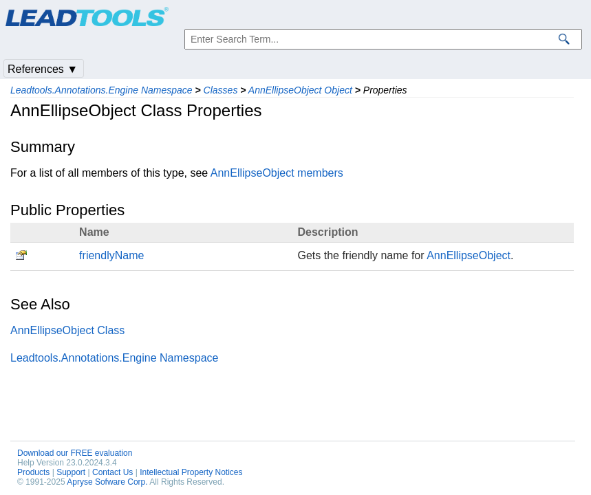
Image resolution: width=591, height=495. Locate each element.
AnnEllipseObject (469, 255)
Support (70, 472)
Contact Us (112, 472)
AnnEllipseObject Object (300, 90)
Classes (221, 90)
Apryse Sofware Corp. (107, 482)
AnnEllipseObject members (277, 173)
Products (33, 472)
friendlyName (111, 255)
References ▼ (43, 69)
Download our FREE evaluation (74, 453)
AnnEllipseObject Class (67, 330)
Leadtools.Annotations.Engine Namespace (101, 90)
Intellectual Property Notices (191, 472)
